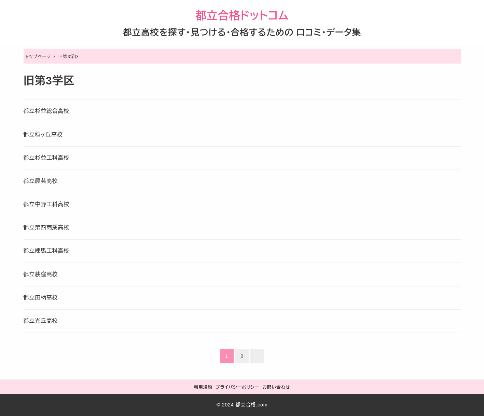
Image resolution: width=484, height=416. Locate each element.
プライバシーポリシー (237, 387)
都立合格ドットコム (242, 16)
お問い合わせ (276, 387)
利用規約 (203, 387)
